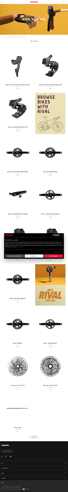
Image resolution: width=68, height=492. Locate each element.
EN (2, 482)
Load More (34, 437)
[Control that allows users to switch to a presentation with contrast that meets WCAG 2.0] (26, 489)
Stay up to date (7, 451)
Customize (34, 256)
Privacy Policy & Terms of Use (7, 489)
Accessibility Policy (18, 489)
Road (6, 36)
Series (9, 36)
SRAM (2, 36)
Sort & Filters (34, 41)
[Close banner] (62, 235)
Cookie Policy (19, 246)
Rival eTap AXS (15, 36)
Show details (57, 252)
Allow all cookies (53, 256)
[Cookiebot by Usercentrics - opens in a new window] (54, 235)
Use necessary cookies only (14, 256)
